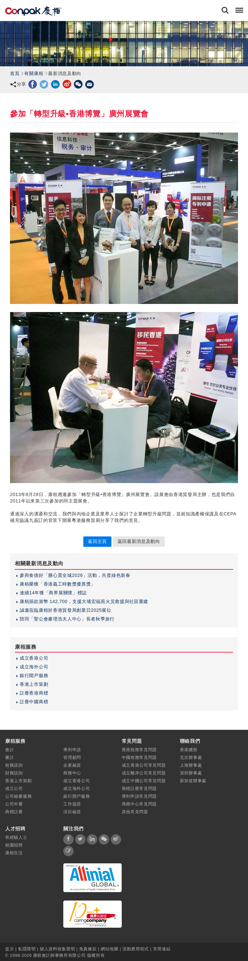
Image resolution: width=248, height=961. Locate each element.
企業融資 (72, 765)
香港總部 (189, 749)
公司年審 (14, 804)
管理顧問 (72, 757)
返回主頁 (97, 541)
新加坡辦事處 (193, 780)
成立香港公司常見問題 (144, 765)
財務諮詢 (14, 773)
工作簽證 (72, 804)
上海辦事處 (191, 765)
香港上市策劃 (34, 684)
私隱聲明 (27, 948)
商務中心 (72, 773)
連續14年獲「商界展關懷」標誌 (53, 592)
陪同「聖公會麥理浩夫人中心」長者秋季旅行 (67, 618)
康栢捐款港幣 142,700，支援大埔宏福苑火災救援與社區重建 (84, 601)
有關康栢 (33, 73)
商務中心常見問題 (139, 804)
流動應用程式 (135, 948)
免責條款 (88, 948)
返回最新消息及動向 (139, 541)
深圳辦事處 (191, 773)
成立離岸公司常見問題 (144, 773)
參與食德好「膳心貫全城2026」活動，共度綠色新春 (75, 575)
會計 (9, 749)
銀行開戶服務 (34, 675)
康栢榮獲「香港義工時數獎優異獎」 (58, 584)
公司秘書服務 (18, 796)
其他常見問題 (135, 811)
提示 (10, 948)
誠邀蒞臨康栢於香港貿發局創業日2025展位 (65, 610)
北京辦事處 (191, 757)
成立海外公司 (34, 666)
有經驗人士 (16, 837)
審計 (9, 757)
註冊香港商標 (34, 693)
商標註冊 (14, 811)
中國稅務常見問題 (139, 757)
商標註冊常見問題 (139, 788)
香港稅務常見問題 (139, 749)
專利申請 (72, 749)
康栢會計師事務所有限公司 (59, 955)
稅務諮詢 (14, 765)
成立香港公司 (34, 658)
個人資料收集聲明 (57, 948)
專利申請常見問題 (139, 796)
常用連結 (162, 948)
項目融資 (72, 811)
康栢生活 (14, 852)
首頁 (14, 73)
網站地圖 (110, 948)
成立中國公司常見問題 (144, 780)
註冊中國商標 (34, 701)
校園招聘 (14, 845)
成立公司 (14, 788)
